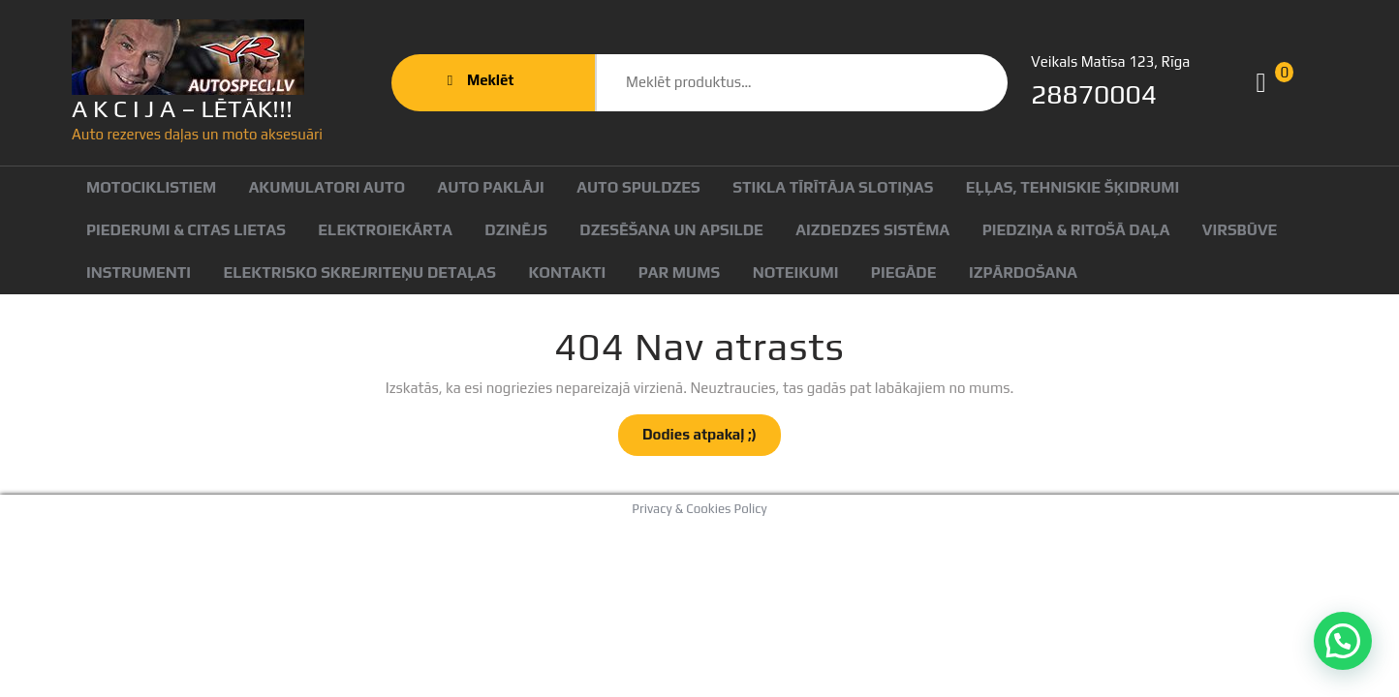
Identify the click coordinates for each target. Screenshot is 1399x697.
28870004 (1094, 93)
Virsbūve (1239, 230)
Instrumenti (138, 272)
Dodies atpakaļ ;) (711, 439)
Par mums (679, 272)
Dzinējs (515, 230)
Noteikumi (796, 272)
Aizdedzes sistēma (872, 230)
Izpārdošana (1023, 272)
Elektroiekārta (385, 230)
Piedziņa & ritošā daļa (1076, 230)
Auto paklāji (491, 187)
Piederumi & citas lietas (186, 230)
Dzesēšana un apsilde (671, 230)
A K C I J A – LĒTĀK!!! (182, 109)
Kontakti (567, 272)
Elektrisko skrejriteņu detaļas (360, 272)
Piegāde (904, 272)
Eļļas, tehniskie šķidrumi (1072, 187)
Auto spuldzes (638, 187)
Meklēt (945, 83)
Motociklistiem (151, 187)
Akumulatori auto (327, 187)
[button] (1343, 641)
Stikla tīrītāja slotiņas (832, 187)
